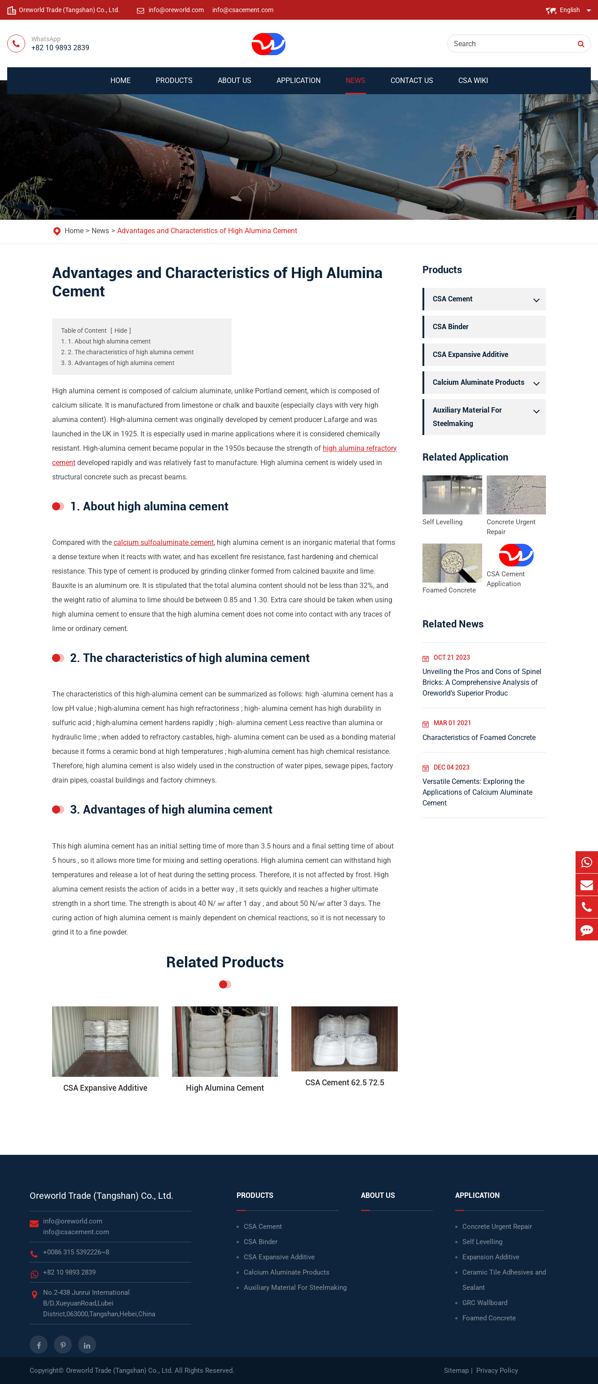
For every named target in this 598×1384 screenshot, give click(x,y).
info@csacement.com (242, 9)
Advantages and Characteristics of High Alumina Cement (207, 230)
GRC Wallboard (484, 1303)
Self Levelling (442, 522)
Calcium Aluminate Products (488, 382)
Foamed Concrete (449, 590)
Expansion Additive (490, 1257)
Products (174, 85)
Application (299, 85)
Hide (120, 330)
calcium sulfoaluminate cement (164, 542)
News (355, 85)
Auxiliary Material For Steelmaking (488, 416)
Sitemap (456, 1371)
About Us (234, 85)
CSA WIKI (473, 85)
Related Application (465, 457)
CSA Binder (451, 326)
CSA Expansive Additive (470, 354)
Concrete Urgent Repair (511, 527)
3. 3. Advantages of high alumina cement (118, 362)
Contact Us (412, 85)
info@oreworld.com (177, 9)
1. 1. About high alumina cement (106, 341)
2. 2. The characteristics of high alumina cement (127, 352)
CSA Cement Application (506, 579)
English (570, 9)
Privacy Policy (497, 1371)
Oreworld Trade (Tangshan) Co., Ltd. (101, 1196)
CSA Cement (488, 299)
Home (120, 85)
